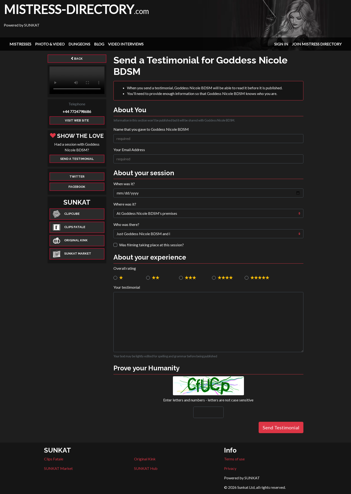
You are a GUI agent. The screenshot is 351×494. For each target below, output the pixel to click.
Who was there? (126, 224)
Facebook (76, 187)
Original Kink (145, 459)
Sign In (281, 44)
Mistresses (20, 44)
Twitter (77, 176)
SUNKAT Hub (146, 468)
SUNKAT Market (58, 468)
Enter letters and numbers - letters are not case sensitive (208, 400)
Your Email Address (129, 149)
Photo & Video (50, 44)
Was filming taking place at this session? (151, 245)
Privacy (230, 468)
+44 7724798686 (77, 111)
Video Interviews (126, 44)
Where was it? (124, 204)
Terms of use (234, 459)
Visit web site (77, 120)
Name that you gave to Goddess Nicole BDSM (151, 129)
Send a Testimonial (77, 159)
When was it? (124, 183)
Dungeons (79, 44)
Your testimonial (126, 287)
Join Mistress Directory (317, 44)
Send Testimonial (281, 427)
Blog (99, 44)
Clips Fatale (53, 459)
